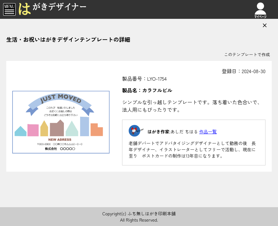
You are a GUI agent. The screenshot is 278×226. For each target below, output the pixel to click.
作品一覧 (208, 131)
